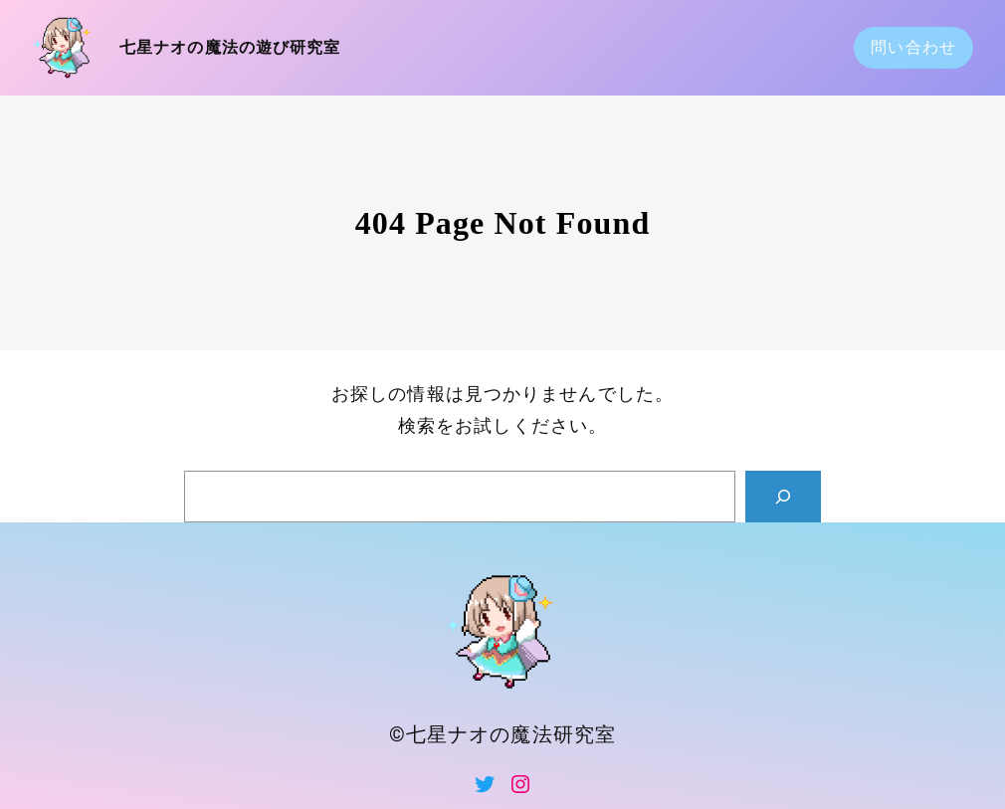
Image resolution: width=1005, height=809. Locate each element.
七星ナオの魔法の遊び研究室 (230, 47)
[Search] (783, 496)
